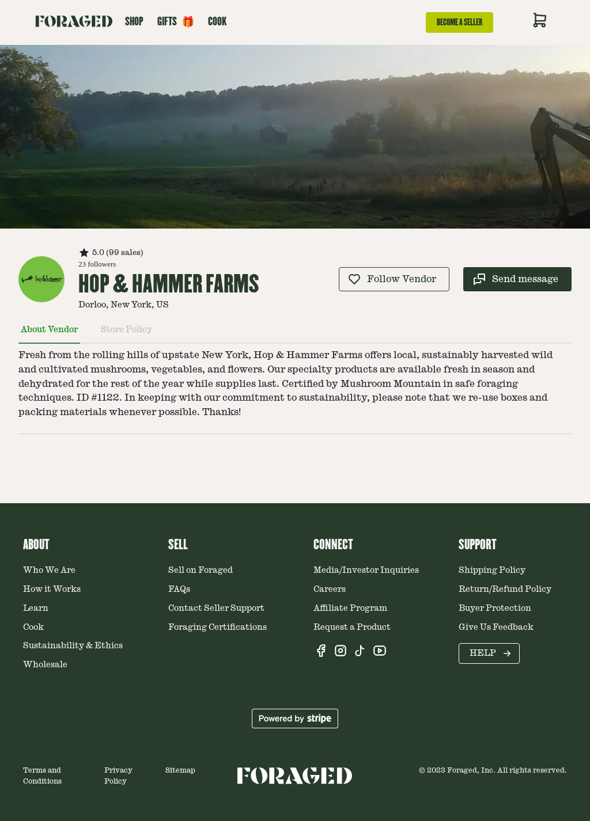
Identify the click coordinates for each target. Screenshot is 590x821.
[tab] (49, 334)
